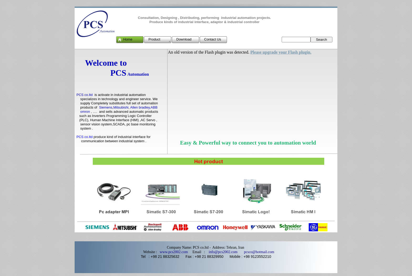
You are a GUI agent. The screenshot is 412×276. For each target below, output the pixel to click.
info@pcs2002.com (223, 252)
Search (321, 40)
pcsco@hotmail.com (256, 252)
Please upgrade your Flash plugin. (280, 52)
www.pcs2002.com (174, 252)
